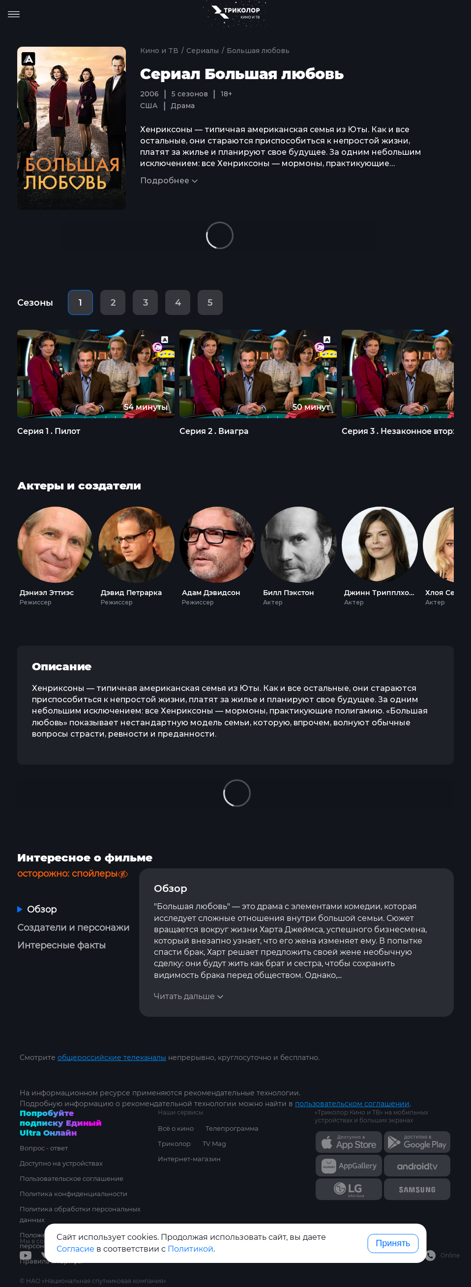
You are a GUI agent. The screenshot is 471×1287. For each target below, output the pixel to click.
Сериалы (202, 50)
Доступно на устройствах (61, 1163)
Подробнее (164, 180)
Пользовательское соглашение (71, 1178)
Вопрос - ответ (44, 1148)
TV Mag (214, 1143)
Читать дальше (184, 996)
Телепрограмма (232, 1128)
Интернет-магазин (189, 1159)
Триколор (174, 1143)
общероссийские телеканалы (112, 1057)
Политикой (190, 1249)
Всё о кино (176, 1128)
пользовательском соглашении (352, 1103)
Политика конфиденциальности (73, 1194)
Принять (393, 1243)
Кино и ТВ (159, 50)
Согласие (75, 1249)
